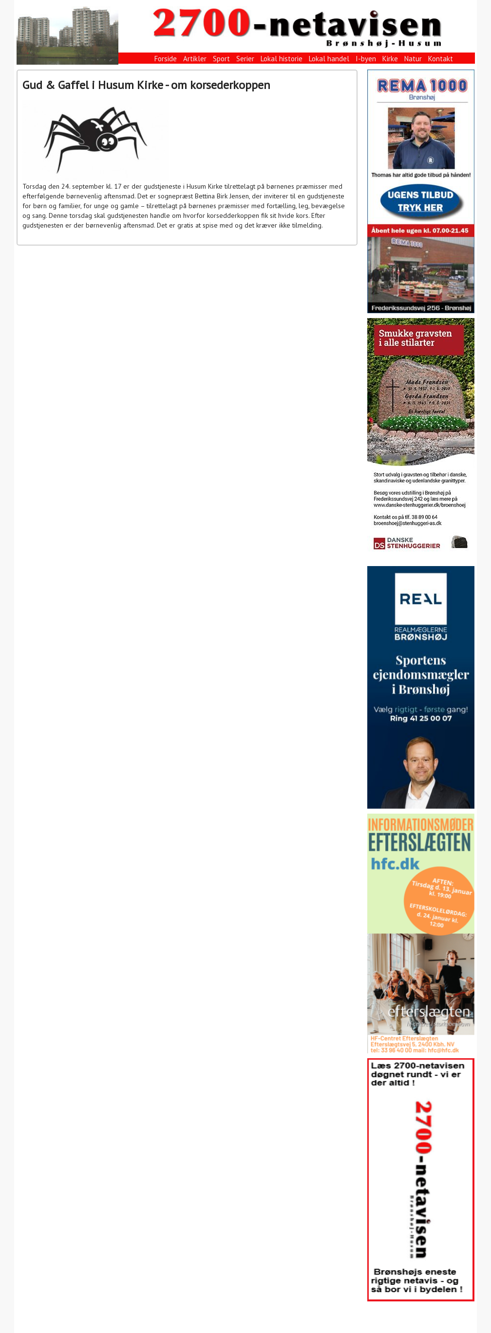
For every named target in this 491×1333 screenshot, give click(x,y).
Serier (245, 58)
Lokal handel (329, 58)
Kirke (390, 58)
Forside (165, 58)
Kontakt (440, 58)
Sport (221, 58)
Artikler (195, 58)
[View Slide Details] (420, 191)
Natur (413, 58)
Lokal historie (281, 58)
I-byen (366, 58)
